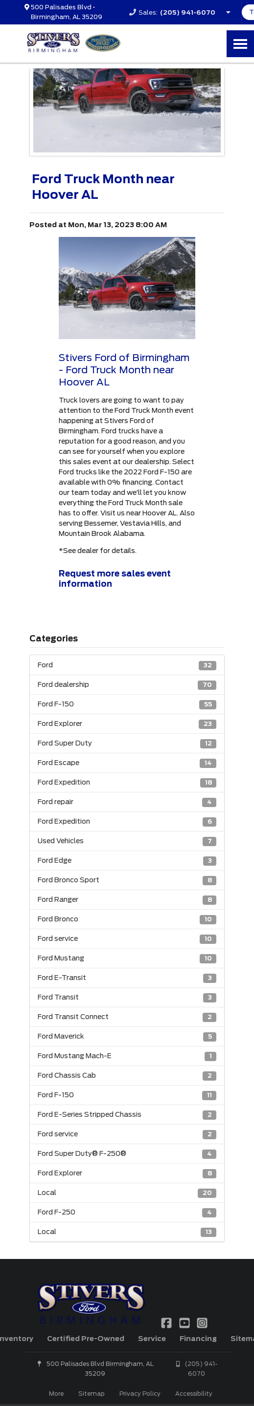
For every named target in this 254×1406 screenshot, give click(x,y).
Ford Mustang (127, 958)
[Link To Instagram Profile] (202, 1322)
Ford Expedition (127, 783)
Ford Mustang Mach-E (127, 1056)
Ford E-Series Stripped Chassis (127, 1115)
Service (152, 1338)
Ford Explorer (127, 724)
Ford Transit (127, 997)
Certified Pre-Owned (85, 1338)
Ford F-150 (127, 704)
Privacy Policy (140, 1393)
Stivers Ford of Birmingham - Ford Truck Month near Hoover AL (124, 370)
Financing (198, 1338)
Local (127, 1193)
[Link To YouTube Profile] (185, 1322)
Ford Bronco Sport (127, 880)
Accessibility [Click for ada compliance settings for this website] (193, 1393)
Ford (127, 665)
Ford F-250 (127, 1212)
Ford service (127, 939)
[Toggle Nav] (240, 43)
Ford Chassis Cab (127, 1076)
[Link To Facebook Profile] (167, 1322)
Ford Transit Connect (127, 1017)
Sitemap (91, 1393)
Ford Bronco (127, 919)
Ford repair (127, 802)
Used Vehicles (127, 841)
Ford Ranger (127, 900)
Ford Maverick (127, 1037)
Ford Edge (127, 861)
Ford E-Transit (127, 978)
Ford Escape (127, 763)
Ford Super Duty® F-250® (127, 1154)
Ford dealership (127, 685)
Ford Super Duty (127, 743)
